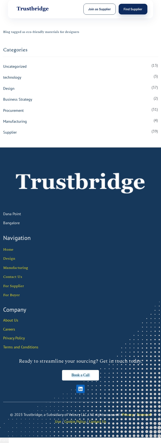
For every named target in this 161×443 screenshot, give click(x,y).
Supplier (10, 132)
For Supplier (13, 286)
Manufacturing (15, 121)
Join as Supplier (99, 9)
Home (8, 249)
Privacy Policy (14, 338)
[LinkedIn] (80, 389)
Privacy (127, 414)
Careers (9, 329)
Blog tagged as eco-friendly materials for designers (41, 31)
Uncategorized (15, 66)
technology (12, 77)
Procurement (13, 110)
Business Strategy (17, 99)
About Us (10, 320)
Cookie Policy (75, 421)
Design (8, 88)
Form (4, 440)
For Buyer (11, 295)
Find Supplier (133, 9)
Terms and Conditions (20, 347)
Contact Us (12, 277)
